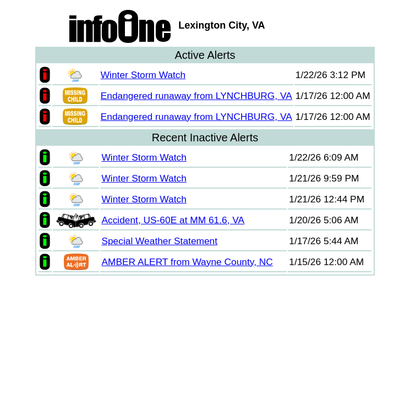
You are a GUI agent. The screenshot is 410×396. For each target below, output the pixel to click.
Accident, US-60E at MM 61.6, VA (172, 220)
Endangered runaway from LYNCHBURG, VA (196, 95)
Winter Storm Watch (143, 74)
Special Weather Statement (159, 240)
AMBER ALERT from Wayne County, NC (186, 261)
